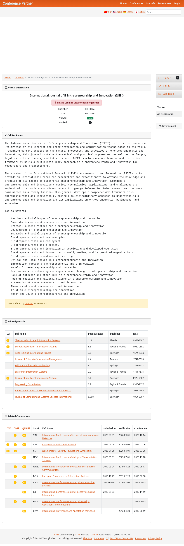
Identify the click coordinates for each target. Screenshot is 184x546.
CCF (8, 428)
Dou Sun (29, 303)
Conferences (136, 3)
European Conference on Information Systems (65, 476)
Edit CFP (165, 86)
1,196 (77, 534)
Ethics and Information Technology (32, 365)
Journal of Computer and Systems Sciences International (43, 396)
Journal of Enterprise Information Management (39, 359)
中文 (109, 12)
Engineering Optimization (28, 384)
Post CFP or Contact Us (121, 538)
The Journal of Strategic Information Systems (37, 340)
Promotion (140, 538)
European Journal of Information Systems (36, 346)
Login (177, 3)
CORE (16, 428)
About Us (87, 538)
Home (123, 3)
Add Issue (166, 93)
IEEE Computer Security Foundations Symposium (67, 450)
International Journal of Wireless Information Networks (43, 390)
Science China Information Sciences (33, 352)
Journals (150, 3)
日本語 (141, 12)
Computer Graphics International (59, 444)
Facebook (99, 538)
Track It (169, 78)
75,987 (94, 534)
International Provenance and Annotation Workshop (68, 510)
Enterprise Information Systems (31, 371)
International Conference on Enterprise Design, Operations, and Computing (66, 503)
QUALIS (26, 428)
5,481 (56, 534)
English (119, 12)
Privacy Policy (155, 538)
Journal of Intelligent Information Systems (36, 378)
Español (130, 12)
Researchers (164, 3)
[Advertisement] (92, 44)
